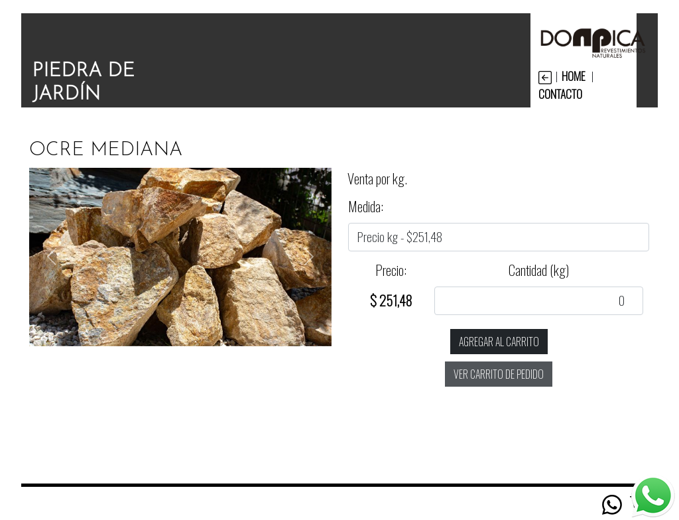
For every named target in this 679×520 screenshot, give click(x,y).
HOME (574, 75)
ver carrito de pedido (499, 374)
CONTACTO (560, 93)
